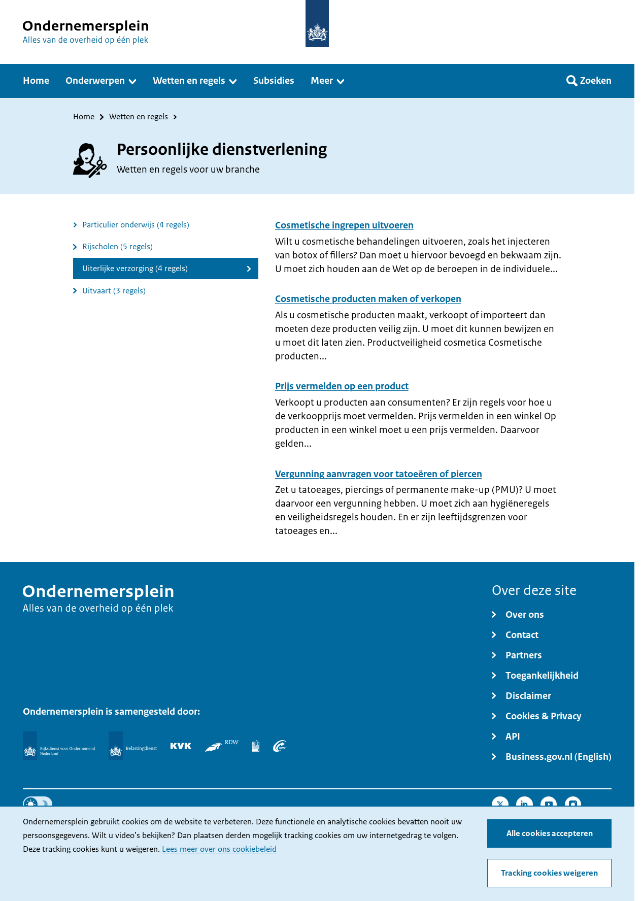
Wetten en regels (138, 117)
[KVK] (181, 745)
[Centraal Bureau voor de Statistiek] (256, 745)
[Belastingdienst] (133, 745)
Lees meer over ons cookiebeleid (219, 849)
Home (83, 117)
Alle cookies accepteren (549, 833)
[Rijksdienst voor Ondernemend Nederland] (59, 745)
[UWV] (279, 745)
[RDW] (221, 745)
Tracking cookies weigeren (549, 873)
